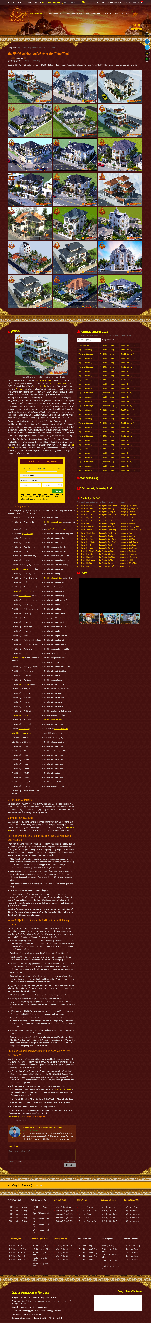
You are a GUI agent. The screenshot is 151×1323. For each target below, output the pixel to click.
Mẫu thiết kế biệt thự (20, 569)
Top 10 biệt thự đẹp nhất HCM (128, 377)
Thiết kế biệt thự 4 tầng (21, 715)
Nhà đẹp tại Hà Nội (84, 506)
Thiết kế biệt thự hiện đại (21, 591)
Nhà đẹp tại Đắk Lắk (85, 554)
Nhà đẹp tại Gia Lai (105, 563)
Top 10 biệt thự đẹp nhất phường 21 (128, 446)
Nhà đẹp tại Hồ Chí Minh (107, 506)
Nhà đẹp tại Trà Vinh (85, 530)
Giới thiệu (113, 2)
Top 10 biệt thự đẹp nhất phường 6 (128, 459)
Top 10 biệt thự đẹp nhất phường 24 (107, 450)
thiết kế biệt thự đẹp (42, 380)
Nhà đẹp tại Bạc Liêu (85, 548)
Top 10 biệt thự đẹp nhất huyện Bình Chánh (87, 385)
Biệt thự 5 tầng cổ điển (64, 1221)
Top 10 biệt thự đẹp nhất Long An (107, 424)
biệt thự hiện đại (25, 596)
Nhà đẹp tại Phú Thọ (85, 515)
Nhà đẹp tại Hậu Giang (128, 557)
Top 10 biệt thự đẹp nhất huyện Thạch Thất (108, 407)
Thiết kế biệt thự (14, 1200)
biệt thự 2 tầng (24, 729)
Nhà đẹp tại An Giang (106, 551)
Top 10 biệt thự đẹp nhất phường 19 (86, 446)
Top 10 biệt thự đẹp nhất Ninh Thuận (128, 428)
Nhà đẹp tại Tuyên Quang (129, 527)
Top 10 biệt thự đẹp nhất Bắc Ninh (86, 359)
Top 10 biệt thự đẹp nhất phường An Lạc (128, 463)
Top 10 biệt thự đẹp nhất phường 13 (128, 437)
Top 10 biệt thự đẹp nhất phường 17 (128, 441)
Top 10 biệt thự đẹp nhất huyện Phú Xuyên (108, 398)
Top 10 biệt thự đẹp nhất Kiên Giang (107, 415)
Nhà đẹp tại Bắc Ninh (128, 545)
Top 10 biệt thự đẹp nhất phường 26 (86, 454)
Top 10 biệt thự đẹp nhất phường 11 (86, 437)
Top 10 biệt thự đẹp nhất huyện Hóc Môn (129, 390)
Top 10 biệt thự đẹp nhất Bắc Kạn (128, 355)
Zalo (147, 47)
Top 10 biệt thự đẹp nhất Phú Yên (107, 433)
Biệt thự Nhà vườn (132, 1207)
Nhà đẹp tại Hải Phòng (128, 506)
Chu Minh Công (84, 345)
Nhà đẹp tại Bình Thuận (86, 542)
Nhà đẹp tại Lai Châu (128, 521)
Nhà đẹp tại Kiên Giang (107, 539)
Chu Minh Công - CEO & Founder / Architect (42, 1127)
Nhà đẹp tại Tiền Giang (107, 530)
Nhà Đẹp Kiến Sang (58, 383)
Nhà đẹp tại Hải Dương (86, 560)
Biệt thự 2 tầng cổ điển (64, 1211)
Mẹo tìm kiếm (108, 340)
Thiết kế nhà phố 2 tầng (88, 1249)
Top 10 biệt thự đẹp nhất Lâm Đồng (128, 420)
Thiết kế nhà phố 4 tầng (88, 1256)
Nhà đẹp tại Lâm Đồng (106, 521)
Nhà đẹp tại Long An (106, 518)
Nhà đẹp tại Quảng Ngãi (129, 509)
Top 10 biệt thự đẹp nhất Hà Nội (128, 368)
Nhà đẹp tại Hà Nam (127, 560)
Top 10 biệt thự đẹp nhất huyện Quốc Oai (87, 402)
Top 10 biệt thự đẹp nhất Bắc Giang (107, 355)
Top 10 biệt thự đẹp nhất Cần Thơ (107, 364)
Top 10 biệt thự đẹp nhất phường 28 (128, 454)
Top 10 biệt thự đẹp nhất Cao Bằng (128, 359)
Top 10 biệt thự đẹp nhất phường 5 (107, 459)
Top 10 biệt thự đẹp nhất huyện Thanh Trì (87, 407)
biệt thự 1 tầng (27, 534)
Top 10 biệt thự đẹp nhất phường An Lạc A (87, 467)
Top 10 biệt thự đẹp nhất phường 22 (86, 450)
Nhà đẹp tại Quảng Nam (86, 512)
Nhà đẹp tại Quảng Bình (107, 512)
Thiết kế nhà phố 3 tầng (88, 1253)
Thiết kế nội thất (18, 658)
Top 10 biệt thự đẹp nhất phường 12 (107, 437)
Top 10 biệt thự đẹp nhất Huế (86, 381)
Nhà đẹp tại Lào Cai (127, 518)
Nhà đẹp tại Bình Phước (107, 542)
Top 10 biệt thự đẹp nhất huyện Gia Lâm (107, 390)
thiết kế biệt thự (40, 386)
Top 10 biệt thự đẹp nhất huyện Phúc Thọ (129, 398)
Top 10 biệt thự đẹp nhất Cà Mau (86, 364)
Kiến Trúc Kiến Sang (16, 1117)
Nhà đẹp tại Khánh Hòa (128, 554)
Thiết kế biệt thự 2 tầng (53, 522)
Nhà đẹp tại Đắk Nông (106, 554)
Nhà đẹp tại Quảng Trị (106, 524)
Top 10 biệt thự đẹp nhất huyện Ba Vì (128, 381)
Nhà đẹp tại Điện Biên (106, 566)
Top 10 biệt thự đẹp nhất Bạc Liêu (86, 355)
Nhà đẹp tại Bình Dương (129, 542)
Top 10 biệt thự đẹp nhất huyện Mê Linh (107, 394)
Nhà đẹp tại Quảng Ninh (86, 524)
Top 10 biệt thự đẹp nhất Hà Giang (86, 368)
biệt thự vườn (24, 684)
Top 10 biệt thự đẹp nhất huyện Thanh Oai (129, 402)
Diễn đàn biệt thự (30, 2)
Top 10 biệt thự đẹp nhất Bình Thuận (107, 351)
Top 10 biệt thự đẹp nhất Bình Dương (128, 346)
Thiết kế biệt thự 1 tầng (18, 1207)
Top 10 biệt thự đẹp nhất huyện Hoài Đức (86, 394)
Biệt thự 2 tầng (38, 1213)
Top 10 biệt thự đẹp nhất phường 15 (107, 441)
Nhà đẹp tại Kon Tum (85, 539)
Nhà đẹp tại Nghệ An (85, 518)
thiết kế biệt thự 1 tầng (57, 529)
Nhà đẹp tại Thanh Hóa (86, 533)
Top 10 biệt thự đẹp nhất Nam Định (128, 424)
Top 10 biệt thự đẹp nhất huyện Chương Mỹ (87, 390)
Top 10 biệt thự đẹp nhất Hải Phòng (86, 377)
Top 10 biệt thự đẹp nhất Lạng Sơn (86, 424)
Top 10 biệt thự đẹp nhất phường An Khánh (108, 463)
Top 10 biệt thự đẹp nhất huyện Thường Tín (130, 407)
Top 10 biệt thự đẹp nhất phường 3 (86, 459)
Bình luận (19, 58)
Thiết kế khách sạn (131, 1238)
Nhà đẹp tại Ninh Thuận (107, 515)
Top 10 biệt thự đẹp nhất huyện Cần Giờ (107, 385)
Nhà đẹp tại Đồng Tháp (128, 563)
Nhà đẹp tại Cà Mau (127, 539)
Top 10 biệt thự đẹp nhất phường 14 (86, 441)
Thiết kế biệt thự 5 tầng (53, 720)
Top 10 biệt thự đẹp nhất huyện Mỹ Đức (128, 394)
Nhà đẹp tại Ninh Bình (128, 515)
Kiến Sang (20, 389)
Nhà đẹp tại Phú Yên (127, 512)
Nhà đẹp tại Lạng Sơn (85, 521)
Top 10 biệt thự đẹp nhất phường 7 (86, 463)
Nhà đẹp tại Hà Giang (85, 563)
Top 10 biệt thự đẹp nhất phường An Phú (129, 467)
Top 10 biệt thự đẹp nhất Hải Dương (128, 372)
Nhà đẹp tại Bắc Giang (128, 548)
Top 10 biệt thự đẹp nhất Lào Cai (107, 420)
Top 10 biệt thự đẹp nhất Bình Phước (86, 351)
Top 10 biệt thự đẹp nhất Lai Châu (86, 420)
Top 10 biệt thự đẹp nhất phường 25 (128, 450)
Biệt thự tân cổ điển (38, 1200)
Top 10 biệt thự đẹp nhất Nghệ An (86, 428)
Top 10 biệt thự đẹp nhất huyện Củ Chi (128, 385)
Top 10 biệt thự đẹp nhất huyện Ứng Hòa (107, 381)
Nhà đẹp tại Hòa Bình (106, 557)
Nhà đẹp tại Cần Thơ (85, 509)
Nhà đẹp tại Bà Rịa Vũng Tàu (88, 551)
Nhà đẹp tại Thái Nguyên (107, 533)
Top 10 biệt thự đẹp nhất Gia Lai (128, 364)
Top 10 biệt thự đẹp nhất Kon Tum (128, 415)
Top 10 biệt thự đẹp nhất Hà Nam (107, 368)
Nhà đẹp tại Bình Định (85, 545)
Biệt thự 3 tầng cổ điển (64, 1214)
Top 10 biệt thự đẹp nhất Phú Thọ (86, 433)
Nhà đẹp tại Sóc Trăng (128, 536)
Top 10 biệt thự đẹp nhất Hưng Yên (128, 411)
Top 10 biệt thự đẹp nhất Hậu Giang (107, 377)
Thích (10, 58)
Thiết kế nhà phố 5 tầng (88, 1259)
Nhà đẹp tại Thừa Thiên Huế (130, 530)
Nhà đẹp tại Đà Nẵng (106, 509)
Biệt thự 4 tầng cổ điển (64, 1218)
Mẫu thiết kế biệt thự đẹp (21, 733)
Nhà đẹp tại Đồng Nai (85, 566)
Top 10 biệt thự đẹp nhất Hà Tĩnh (86, 372)
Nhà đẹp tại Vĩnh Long (106, 527)
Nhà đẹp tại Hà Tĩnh (105, 560)
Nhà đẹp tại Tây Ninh (85, 536)
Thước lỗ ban (102, 2)
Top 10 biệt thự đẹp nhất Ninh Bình (107, 428)
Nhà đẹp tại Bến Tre (105, 545)
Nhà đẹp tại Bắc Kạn (106, 548)
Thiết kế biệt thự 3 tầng (53, 578)
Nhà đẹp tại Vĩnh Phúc (85, 527)
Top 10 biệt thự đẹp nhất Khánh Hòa (86, 415)
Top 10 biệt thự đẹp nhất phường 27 (107, 454)
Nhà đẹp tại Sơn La (105, 536)
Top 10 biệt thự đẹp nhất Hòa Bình (107, 372)
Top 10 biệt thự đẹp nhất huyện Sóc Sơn (107, 402)
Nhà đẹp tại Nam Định (128, 566)
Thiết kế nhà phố (84, 1238)
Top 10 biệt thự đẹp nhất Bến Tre (107, 359)
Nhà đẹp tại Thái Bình (128, 533)
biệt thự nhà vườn (61, 729)
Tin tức (122, 2)
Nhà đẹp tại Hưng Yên (85, 557)
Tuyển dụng (132, 2)
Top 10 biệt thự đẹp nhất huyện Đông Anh (108, 411)
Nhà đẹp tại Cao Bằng (128, 551)
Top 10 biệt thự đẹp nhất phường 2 (107, 446)
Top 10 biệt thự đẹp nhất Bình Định (128, 351)
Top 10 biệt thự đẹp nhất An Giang (107, 346)
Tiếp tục (58, 491)
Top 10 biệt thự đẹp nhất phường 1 (128, 433)
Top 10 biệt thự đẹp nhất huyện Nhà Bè (86, 398)
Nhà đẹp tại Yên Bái (127, 524)
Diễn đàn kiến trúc (15, 2)
